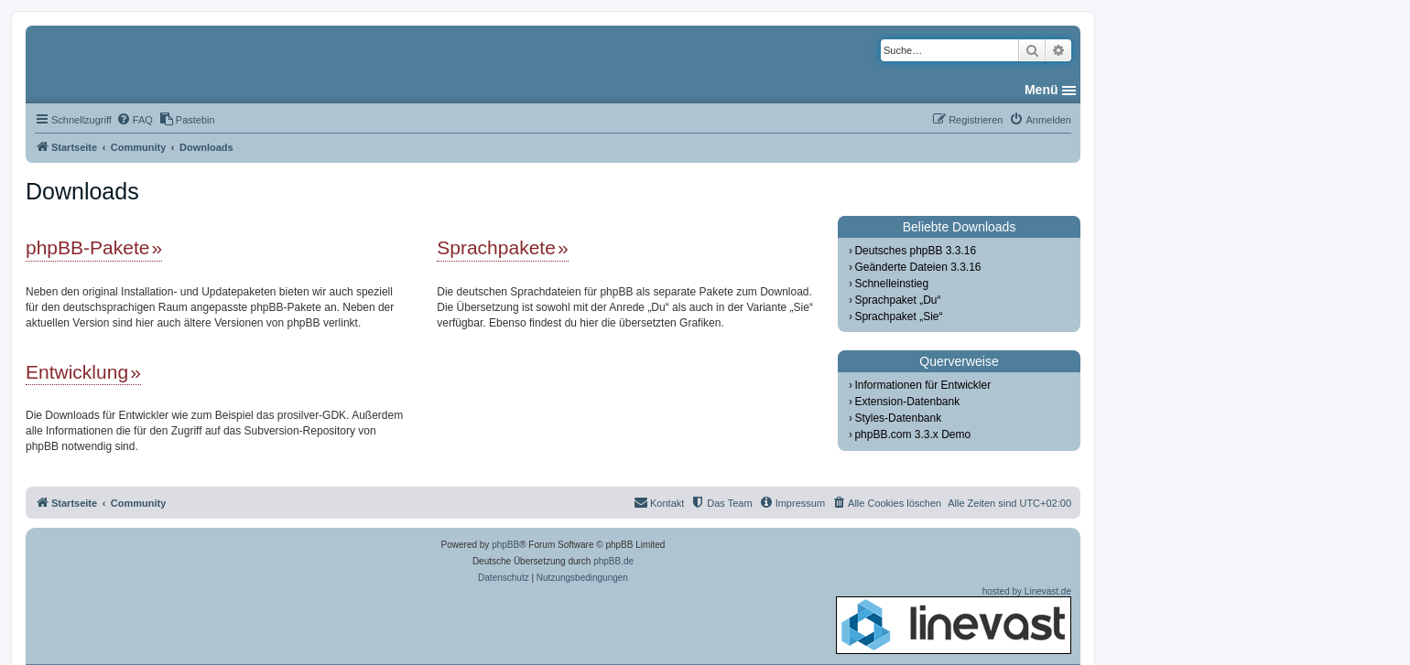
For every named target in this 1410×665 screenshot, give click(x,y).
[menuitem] (134, 120)
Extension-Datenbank (907, 401)
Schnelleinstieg (891, 283)
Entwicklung (77, 371)
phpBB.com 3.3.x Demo (912, 434)
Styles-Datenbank (897, 418)
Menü (1041, 89)
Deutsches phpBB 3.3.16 (915, 250)
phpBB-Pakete (87, 247)
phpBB (505, 545)
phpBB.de (613, 561)
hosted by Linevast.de (953, 620)
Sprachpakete (496, 247)
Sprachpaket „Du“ (897, 300)
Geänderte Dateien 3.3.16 (917, 267)
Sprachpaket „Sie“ (898, 316)
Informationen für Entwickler (922, 385)
